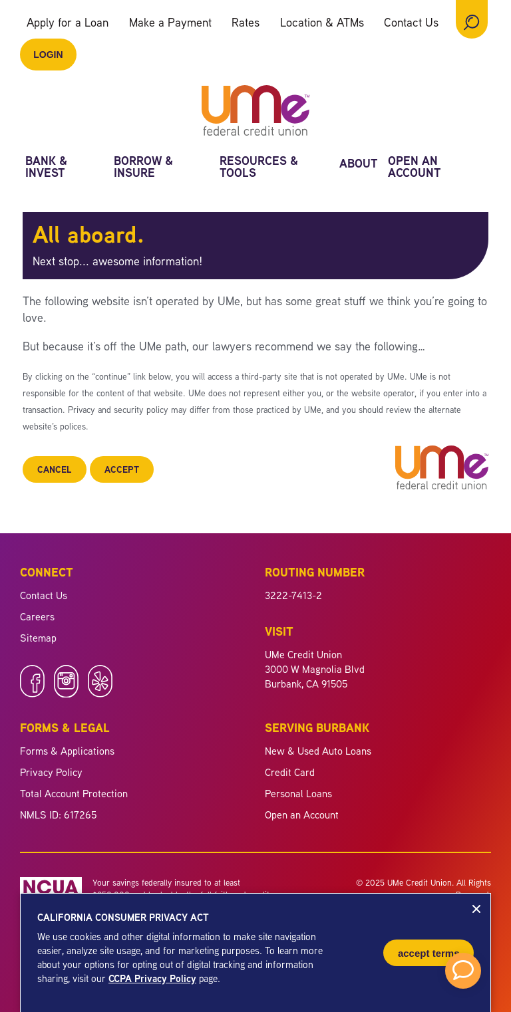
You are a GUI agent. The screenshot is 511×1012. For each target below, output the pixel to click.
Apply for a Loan (67, 22)
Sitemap (38, 637)
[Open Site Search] (472, 19)
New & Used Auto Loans (318, 750)
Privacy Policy (51, 772)
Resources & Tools (259, 168)
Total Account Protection (74, 793)
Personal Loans (298, 793)
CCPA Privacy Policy (152, 978)
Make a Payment (170, 22)
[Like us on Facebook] (32, 693)
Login (48, 54)
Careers (37, 616)
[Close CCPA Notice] (476, 909)
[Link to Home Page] (255, 112)
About (358, 165)
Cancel (54, 469)
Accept (121, 469)
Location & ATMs (322, 22)
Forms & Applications (67, 750)
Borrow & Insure (144, 168)
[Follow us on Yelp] (100, 693)
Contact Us (411, 22)
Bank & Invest (46, 168)
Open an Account (414, 168)
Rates (245, 22)
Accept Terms (429, 953)
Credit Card (290, 772)
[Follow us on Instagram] (66, 693)
